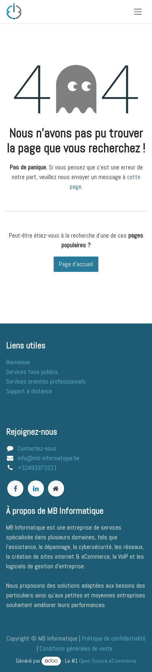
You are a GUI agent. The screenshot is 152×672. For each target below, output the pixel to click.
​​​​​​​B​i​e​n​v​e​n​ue (18, 362)
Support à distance (29, 391)
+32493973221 (37, 467)
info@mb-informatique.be (48, 458)
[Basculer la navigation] (138, 11)
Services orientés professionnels (46, 381)
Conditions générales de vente (76, 648)
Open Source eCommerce (107, 660)
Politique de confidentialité (114, 638)
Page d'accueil (76, 264)
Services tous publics (32, 371)
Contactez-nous (37, 448)
